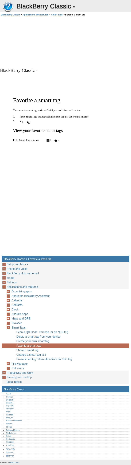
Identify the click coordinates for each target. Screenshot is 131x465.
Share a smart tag (27, 350)
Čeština (9, 397)
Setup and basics (17, 264)
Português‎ (10, 439)
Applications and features (35, 15)
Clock (14, 309)
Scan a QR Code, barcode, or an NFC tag (42, 332)
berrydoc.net (13, 462)
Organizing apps (21, 291)
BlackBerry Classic (8, 7)
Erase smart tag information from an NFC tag (44, 359)
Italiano (9, 424)
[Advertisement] (31, 41)
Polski (8, 436)
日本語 (9, 427)
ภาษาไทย (10, 445)
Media (10, 277)
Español (9, 406)
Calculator (17, 368)
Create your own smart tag (32, 341)
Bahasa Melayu (13, 430)
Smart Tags (56, 15)
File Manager (19, 363)
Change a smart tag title (31, 354)
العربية (8, 394)
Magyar (9, 418)
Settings (12, 282)
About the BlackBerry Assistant (30, 295)
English (9, 403)
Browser (16, 323)
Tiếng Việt (10, 449)
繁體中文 (10, 456)
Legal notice (14, 381)
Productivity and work (20, 372)
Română (9, 442)
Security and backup (19, 377)
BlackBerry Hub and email (23, 273)
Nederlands (11, 433)
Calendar (17, 300)
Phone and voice (17, 268)
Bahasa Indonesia (14, 421)
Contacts (16, 305)
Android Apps (19, 314)
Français (10, 409)
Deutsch (9, 400)
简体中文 (10, 452)
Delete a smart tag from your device (38, 336)
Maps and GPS (20, 318)
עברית (8, 412)
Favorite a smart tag (28, 345)
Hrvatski (9, 415)
